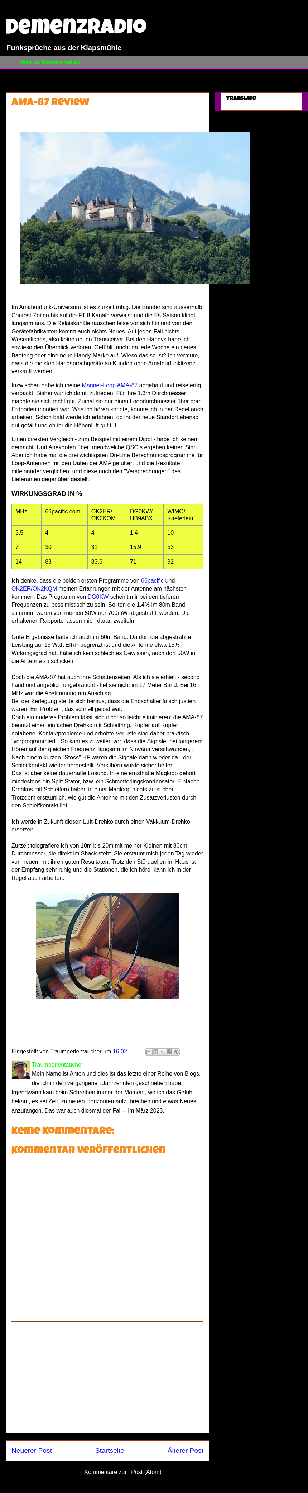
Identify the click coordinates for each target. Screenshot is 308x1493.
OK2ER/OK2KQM (34, 589)
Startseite (109, 1450)
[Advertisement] (107, 1377)
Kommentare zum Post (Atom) (123, 1472)
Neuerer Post (31, 1450)
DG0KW (98, 597)
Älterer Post (185, 1450)
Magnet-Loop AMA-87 (110, 385)
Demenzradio (76, 29)
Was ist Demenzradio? (50, 62)
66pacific (152, 581)
